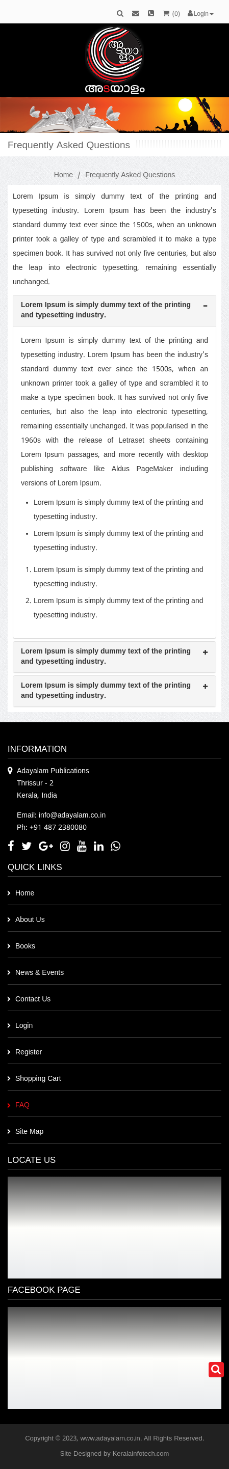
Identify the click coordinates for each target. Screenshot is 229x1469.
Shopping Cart (38, 1079)
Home (63, 175)
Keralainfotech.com (141, 1454)
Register (28, 1052)
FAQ (22, 1105)
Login (24, 1026)
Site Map (29, 1132)
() (171, 14)
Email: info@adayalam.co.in (61, 815)
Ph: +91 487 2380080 (52, 828)
